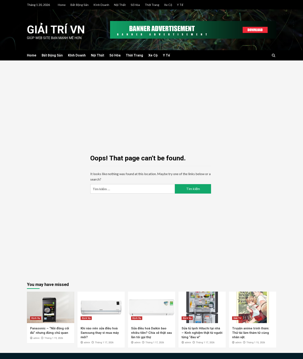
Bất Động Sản (79, 5)
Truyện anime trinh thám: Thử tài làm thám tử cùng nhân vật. (250, 332)
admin (36, 338)
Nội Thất (120, 5)
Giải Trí (237, 318)
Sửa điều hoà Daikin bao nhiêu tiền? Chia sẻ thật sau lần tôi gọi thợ (151, 332)
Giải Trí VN (56, 29)
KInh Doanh (101, 5)
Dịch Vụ (35, 318)
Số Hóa (135, 5)
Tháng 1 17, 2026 (104, 342)
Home (62, 5)
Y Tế (180, 5)
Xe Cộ (168, 5)
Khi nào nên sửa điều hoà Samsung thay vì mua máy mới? (100, 332)
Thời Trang (152, 5)
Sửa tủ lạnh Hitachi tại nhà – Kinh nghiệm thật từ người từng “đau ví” (202, 332)
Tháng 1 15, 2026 (255, 342)
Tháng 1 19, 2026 (53, 338)
